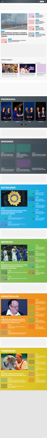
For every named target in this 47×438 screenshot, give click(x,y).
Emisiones (7, 141)
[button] (23, 124)
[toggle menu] (45, 1)
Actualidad (8, 187)
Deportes (7, 242)
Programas (8, 99)
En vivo (42, 1)
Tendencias (8, 351)
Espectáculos (10, 296)
